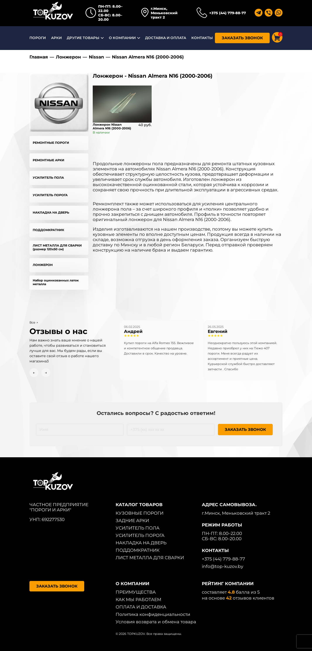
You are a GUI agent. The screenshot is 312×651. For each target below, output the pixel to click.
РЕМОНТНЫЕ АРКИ (48, 160)
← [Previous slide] (34, 372)
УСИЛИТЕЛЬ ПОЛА (48, 178)
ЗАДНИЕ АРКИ (132, 520)
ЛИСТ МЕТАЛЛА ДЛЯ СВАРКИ (150, 557)
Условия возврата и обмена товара (156, 621)
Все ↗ (33, 322)
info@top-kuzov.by (222, 566)
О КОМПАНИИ (122, 38)
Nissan (96, 57)
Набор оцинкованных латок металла (56, 282)
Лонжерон (68, 57)
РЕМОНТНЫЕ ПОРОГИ (51, 143)
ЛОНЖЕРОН (43, 265)
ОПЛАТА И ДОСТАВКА (141, 607)
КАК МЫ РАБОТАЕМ (138, 599)
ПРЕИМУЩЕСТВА (136, 592)
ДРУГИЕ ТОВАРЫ (83, 38)
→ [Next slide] (46, 372)
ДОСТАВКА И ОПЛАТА (165, 38)
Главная (38, 57)
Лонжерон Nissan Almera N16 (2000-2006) (112, 126)
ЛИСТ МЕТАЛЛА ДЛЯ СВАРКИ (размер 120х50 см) (57, 247)
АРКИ (56, 38)
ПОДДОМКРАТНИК (48, 230)
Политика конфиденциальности (153, 614)
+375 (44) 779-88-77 (227, 13)
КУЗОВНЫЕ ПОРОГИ (139, 513)
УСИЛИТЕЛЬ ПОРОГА (50, 195)
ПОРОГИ (37, 38)
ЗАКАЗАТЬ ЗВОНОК (242, 38)
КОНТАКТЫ (202, 38)
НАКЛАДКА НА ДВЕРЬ (51, 212)
